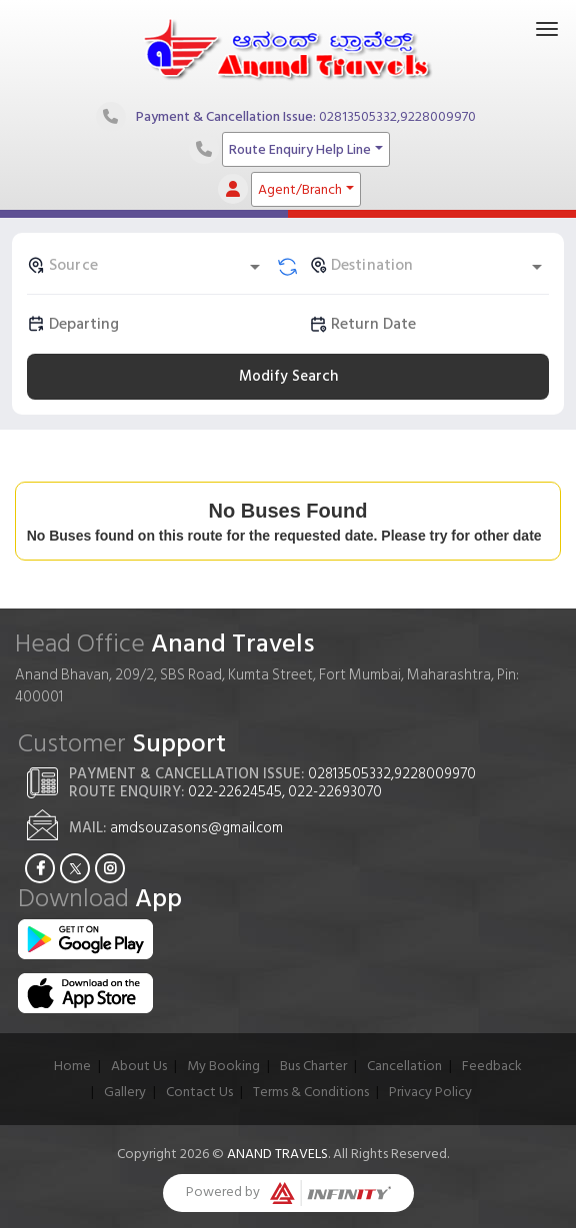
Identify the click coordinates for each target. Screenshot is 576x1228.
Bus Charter (313, 1065)
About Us (139, 1065)
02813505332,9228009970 (397, 115)
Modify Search (288, 376)
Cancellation (404, 1065)
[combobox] (147, 265)
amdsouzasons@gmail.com (196, 827)
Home (72, 1065)
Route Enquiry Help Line (300, 149)
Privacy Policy (430, 1091)
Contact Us (199, 1091)
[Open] (255, 267)
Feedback (492, 1065)
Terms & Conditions (311, 1091)
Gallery (125, 1091)
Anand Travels (277, 1153)
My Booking (223, 1065)
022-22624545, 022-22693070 (285, 791)
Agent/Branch (300, 189)
